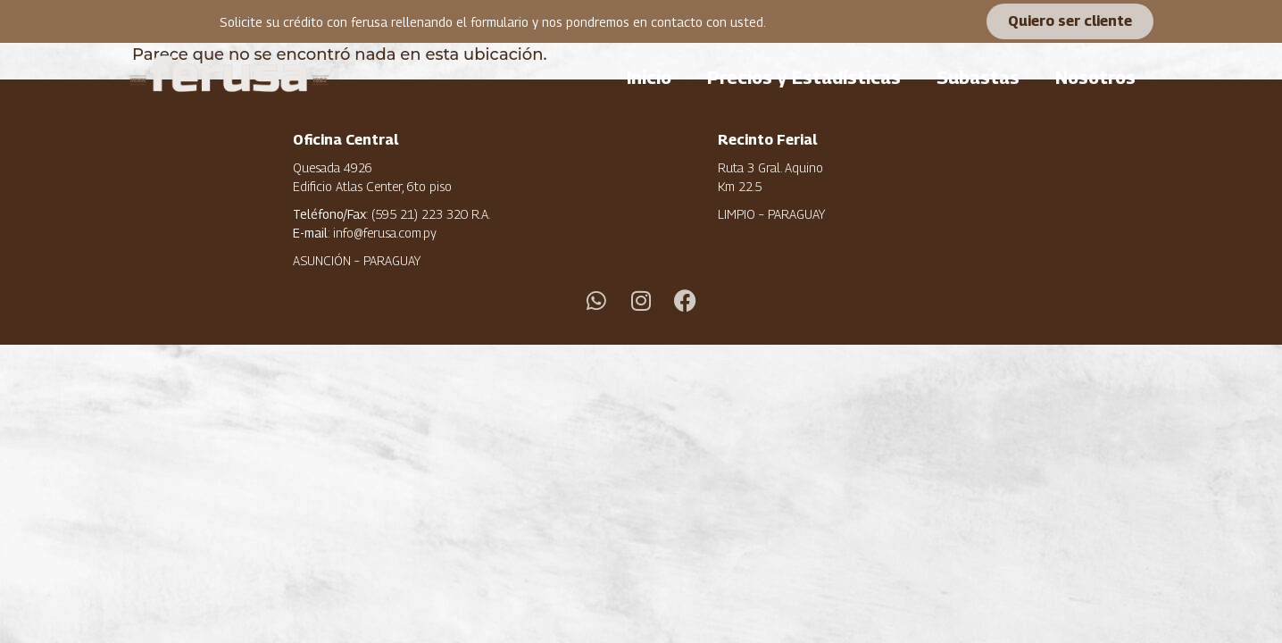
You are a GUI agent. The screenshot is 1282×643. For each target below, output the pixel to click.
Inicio (649, 77)
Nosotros (1095, 77)
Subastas (978, 77)
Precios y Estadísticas (804, 77)
